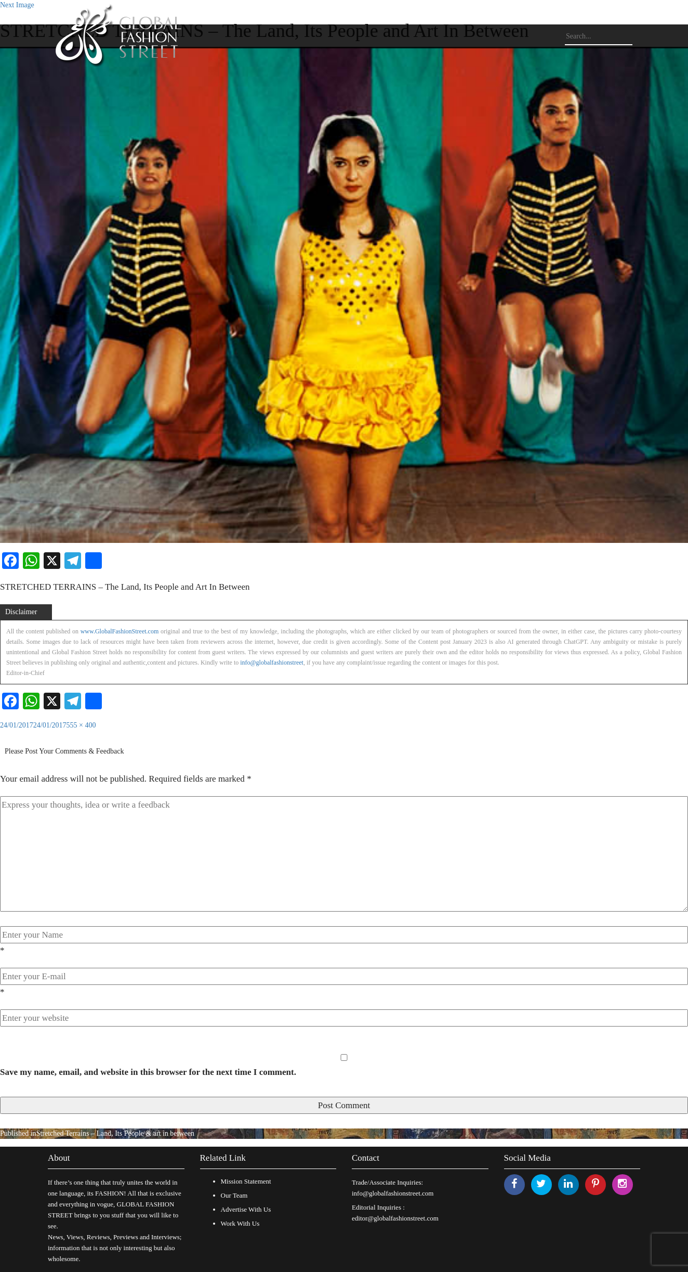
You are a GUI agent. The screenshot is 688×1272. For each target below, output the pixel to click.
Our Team (234, 1195)
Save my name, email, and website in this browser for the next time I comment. (148, 1072)
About (59, 1158)
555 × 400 (81, 725)
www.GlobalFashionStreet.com (120, 631)
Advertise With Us (246, 1209)
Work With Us (240, 1223)
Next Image (17, 5)
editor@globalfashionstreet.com (395, 1218)
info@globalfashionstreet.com (392, 1193)
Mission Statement (246, 1181)
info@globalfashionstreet (271, 662)
